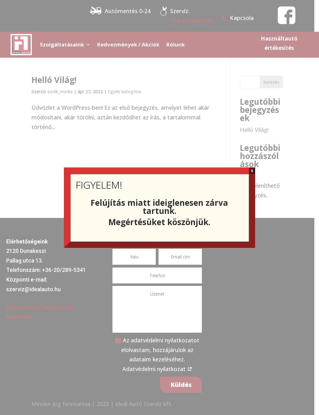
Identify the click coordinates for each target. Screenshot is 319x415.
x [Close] (252, 170)
